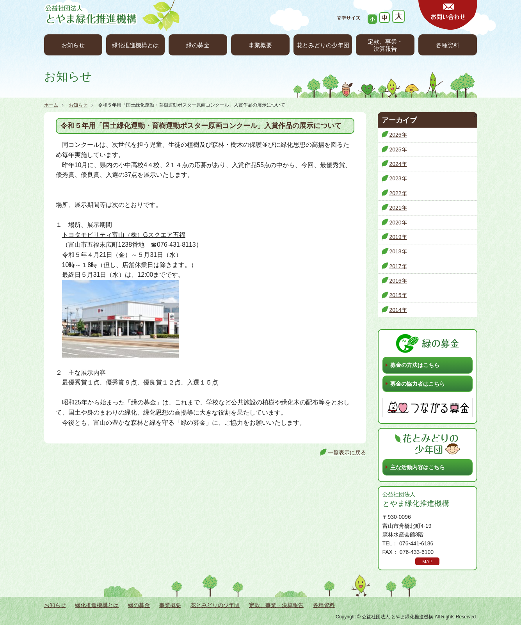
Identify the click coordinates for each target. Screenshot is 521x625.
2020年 (398, 222)
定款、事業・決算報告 (385, 45)
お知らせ (73, 45)
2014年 (398, 310)
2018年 (398, 251)
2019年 (398, 237)
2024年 (398, 164)
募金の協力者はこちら (417, 384)
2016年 (398, 281)
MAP (427, 561)
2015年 (398, 295)
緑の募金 (198, 45)
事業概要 (260, 45)
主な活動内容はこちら (417, 467)
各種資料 (447, 45)
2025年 (398, 149)
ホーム (51, 105)
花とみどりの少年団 (323, 45)
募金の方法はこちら (414, 365)
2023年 (398, 178)
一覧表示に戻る (347, 452)
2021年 (398, 208)
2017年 (398, 266)
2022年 (398, 193)
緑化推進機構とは (135, 45)
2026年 (398, 135)
